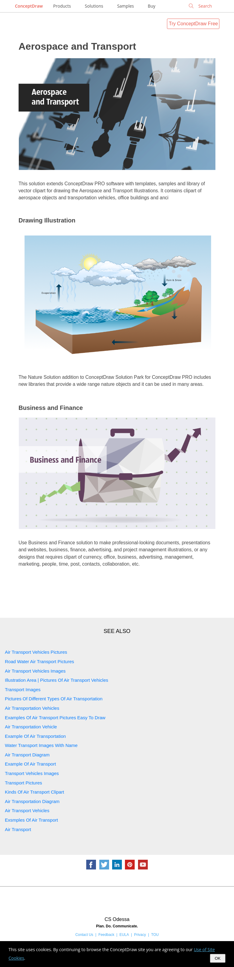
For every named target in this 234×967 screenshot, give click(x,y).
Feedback (106, 935)
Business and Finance (51, 407)
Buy (151, 6)
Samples (125, 6)
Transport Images (23, 689)
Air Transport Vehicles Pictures (36, 652)
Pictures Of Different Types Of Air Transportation (53, 698)
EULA (124, 935)
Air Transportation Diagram (32, 801)
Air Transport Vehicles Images (35, 671)
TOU (155, 935)
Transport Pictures (23, 782)
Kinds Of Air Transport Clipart (34, 792)
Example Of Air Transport (30, 763)
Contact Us (84, 935)
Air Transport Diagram (27, 754)
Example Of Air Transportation (35, 736)
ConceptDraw (29, 6)
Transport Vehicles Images (32, 773)
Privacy (140, 935)
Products (62, 6)
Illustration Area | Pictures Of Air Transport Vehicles (56, 680)
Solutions (94, 6)
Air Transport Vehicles (27, 810)
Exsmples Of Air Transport (31, 820)
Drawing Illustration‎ (47, 220)
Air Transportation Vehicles (32, 708)
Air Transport (18, 829)
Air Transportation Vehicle (31, 726)
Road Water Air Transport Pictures (39, 661)
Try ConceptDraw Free (193, 23)
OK (218, 958)
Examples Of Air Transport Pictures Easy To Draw (55, 717)
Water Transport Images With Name (41, 745)
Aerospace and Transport (77, 46)
